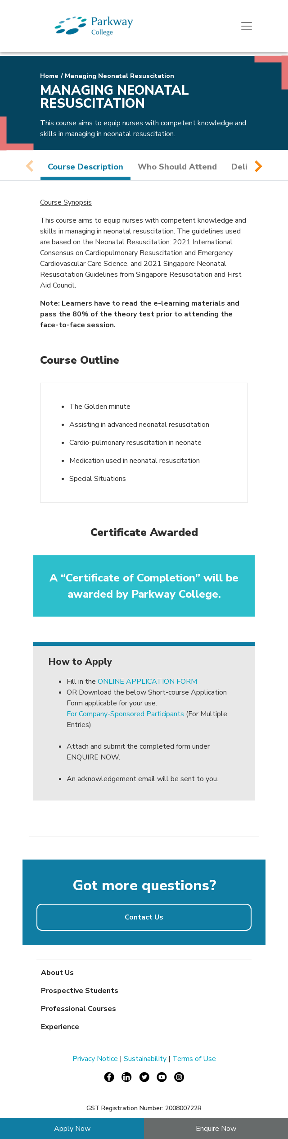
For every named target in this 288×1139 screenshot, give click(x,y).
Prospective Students (79, 991)
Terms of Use (194, 1059)
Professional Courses (78, 1009)
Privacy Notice (95, 1059)
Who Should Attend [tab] (177, 166)
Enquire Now (216, 1129)
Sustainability (145, 1059)
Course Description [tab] (85, 166)
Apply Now (72, 1129)
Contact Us (144, 917)
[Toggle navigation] (246, 26)
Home (49, 76)
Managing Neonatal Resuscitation (119, 76)
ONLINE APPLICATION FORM (147, 681)
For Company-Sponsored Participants (125, 714)
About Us (57, 973)
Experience (60, 1027)
